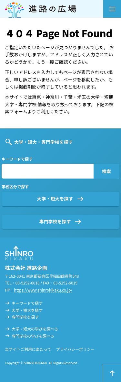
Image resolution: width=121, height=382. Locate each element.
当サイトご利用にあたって (28, 349)
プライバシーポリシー (75, 349)
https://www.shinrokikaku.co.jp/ (43, 290)
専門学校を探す (55, 221)
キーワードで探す (27, 303)
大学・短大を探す (55, 198)
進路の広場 (54, 9)
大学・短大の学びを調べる (35, 328)
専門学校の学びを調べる (33, 336)
